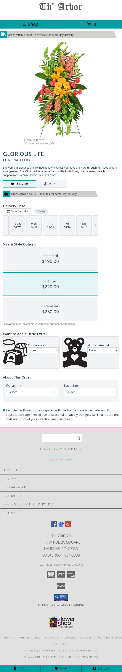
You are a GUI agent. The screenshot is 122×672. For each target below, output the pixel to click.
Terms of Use (89, 657)
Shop (30, 24)
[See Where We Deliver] (61, 459)
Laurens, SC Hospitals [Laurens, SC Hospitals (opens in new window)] (60, 637)
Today (41, 211)
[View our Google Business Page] (61, 526)
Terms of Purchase (62, 657)
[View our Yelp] (68, 526)
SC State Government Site (78, 650)
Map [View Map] (61, 668)
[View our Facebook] (54, 526)
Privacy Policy (34, 657)
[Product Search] (62, 438)
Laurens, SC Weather (40, 650)
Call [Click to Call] (20, 668)
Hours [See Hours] (102, 668)
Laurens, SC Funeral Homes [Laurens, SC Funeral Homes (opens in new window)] (20, 637)
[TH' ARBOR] (61, 14)
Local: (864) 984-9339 (61, 555)
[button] (61, 597)
